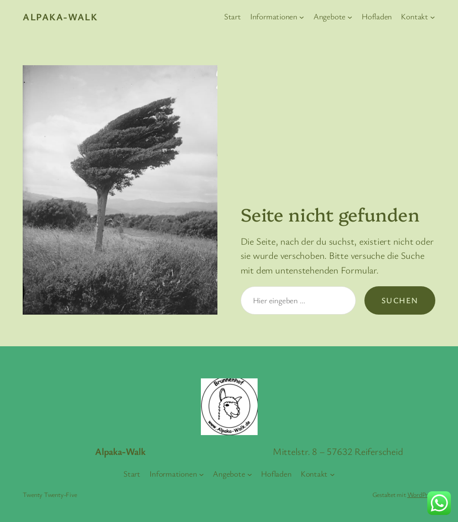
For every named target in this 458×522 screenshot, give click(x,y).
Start (232, 16)
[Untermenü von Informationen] (301, 16)
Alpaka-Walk (60, 16)
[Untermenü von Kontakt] (432, 16)
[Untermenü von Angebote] (349, 16)
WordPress (421, 494)
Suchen (399, 300)
